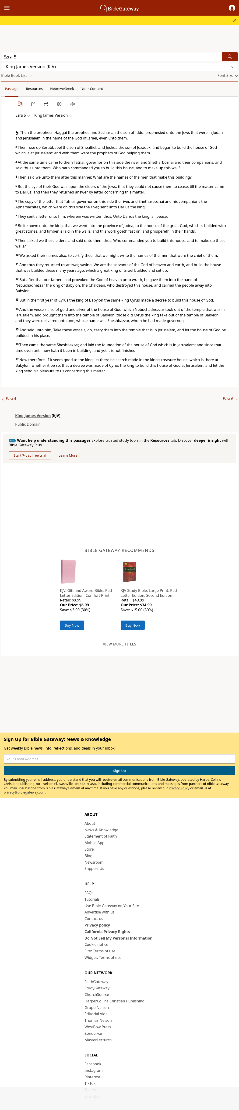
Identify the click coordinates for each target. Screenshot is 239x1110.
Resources (34, 88)
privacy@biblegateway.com (24, 792)
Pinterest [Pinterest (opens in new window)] (92, 1077)
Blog (88, 856)
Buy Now (72, 625)
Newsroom (94, 862)
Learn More (71, 455)
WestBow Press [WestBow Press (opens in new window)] (97, 1027)
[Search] (230, 56)
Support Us (94, 868)
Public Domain (28, 424)
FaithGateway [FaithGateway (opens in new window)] (96, 981)
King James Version (33, 415)
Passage (11, 88)
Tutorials (92, 899)
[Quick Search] (111, 56)
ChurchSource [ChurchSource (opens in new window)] (96, 994)
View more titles (119, 644)
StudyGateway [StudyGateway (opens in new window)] (96, 988)
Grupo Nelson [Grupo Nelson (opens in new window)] (96, 1007)
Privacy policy (97, 925)
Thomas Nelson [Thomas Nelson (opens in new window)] (98, 1020)
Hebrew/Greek (62, 88)
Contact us (93, 918)
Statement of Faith (100, 836)
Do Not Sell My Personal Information (118, 938)
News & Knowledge (101, 830)
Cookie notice (96, 944)
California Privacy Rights (107, 931)
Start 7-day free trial (31, 455)
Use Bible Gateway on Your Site (111, 906)
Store (89, 849)
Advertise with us (99, 912)
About (89, 823)
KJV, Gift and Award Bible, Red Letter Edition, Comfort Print (86, 593)
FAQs (88, 893)
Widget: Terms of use (102, 957)
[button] (232, 8)
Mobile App (94, 842)
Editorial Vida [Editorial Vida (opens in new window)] (96, 1014)
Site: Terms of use (99, 951)
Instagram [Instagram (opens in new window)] (93, 1070)
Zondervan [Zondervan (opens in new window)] (93, 1033)
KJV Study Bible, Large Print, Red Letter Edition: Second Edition (149, 593)
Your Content (92, 88)
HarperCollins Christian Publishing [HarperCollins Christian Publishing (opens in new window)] (114, 1001)
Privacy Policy (179, 788)
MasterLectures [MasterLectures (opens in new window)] (98, 1040)
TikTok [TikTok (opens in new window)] (90, 1083)
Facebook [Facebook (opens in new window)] (92, 1064)
